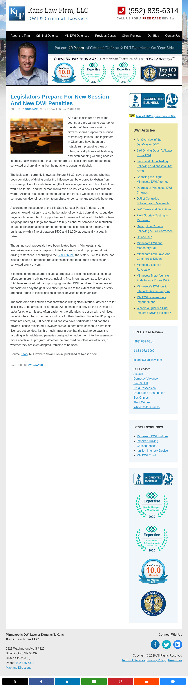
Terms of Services (133, 660)
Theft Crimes (141, 402)
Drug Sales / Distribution (149, 392)
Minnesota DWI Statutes (153, 436)
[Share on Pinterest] (120, 681)
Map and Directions (18, 667)
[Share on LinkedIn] (67, 681)
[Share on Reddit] (146, 681)
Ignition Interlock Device (152, 450)
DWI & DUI (140, 383)
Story (24, 354)
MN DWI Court (146, 455)
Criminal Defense (47, 35)
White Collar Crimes (146, 407)
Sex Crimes (141, 397)
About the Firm (20, 35)
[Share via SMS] (173, 681)
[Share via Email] (94, 681)
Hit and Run (144, 237)
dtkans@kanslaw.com (147, 359)
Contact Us (172, 35)
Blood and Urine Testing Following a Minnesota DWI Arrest (155, 166)
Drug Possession (144, 388)
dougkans (31, 109)
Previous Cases (105, 35)
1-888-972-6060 (143, 350)
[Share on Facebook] (41, 681)
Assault (138, 373)
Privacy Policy (156, 660)
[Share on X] (15, 681)
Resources (175, 660)
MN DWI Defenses (77, 35)
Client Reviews (131, 35)
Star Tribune (66, 255)
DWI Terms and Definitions (154, 209)
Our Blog (153, 35)
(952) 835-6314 (153, 11)
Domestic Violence (145, 378)
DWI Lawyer (35, 365)
